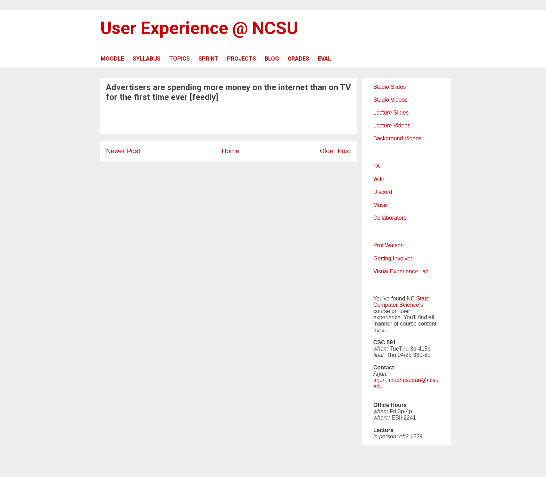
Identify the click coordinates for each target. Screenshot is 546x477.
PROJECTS (241, 58)
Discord (382, 192)
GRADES (298, 58)
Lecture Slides (390, 113)
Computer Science (396, 305)
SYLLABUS (147, 58)
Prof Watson (388, 245)
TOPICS (179, 58)
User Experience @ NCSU (199, 28)
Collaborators (389, 218)
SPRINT (208, 58)
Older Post (335, 151)
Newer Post (123, 151)
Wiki (378, 179)
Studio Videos (390, 100)
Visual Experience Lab (401, 271)
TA (376, 166)
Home (230, 151)
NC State (418, 299)
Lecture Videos (391, 125)
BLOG (272, 58)
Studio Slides (389, 87)
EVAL (324, 58)
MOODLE (112, 58)
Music (380, 205)
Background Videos (397, 138)
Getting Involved (393, 258)
